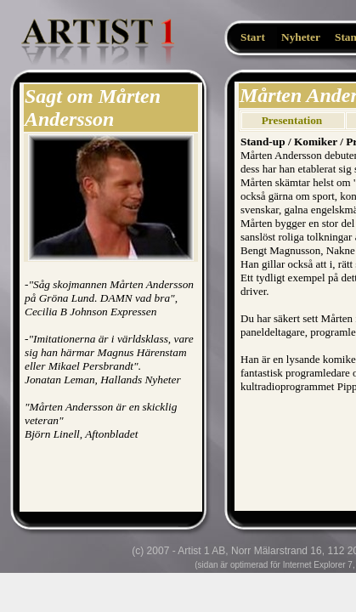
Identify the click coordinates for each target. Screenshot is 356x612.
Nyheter (300, 37)
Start (252, 37)
